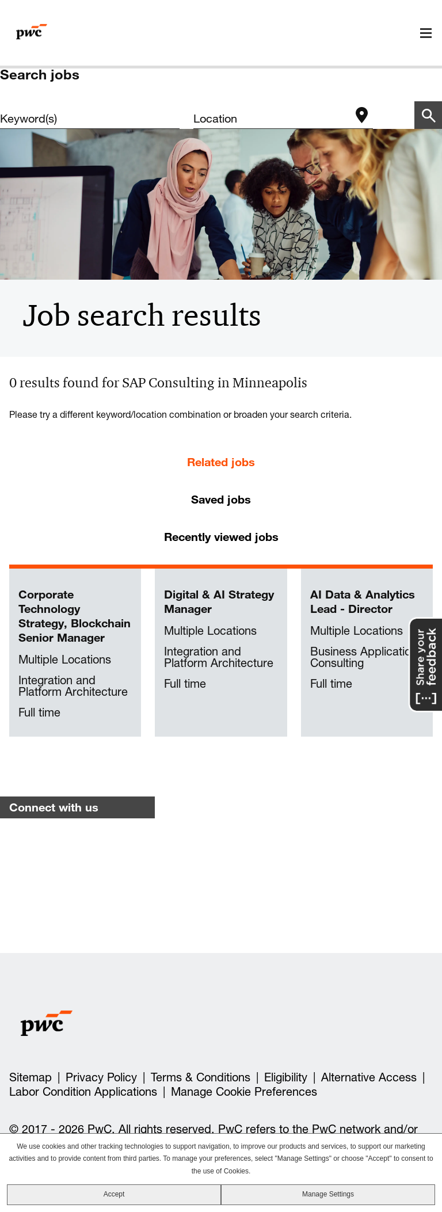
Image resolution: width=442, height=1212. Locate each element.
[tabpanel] (221, 652)
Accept (114, 1194)
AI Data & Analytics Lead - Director (362, 601)
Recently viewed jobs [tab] (221, 536)
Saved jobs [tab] (221, 499)
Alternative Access (369, 1077)
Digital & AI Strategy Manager (219, 601)
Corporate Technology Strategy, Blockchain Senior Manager (74, 616)
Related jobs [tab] (221, 462)
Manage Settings (328, 1194)
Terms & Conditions (200, 1077)
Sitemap (30, 1077)
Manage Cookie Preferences (244, 1092)
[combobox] (271, 118)
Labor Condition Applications (83, 1092)
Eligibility (285, 1077)
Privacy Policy (101, 1077)
